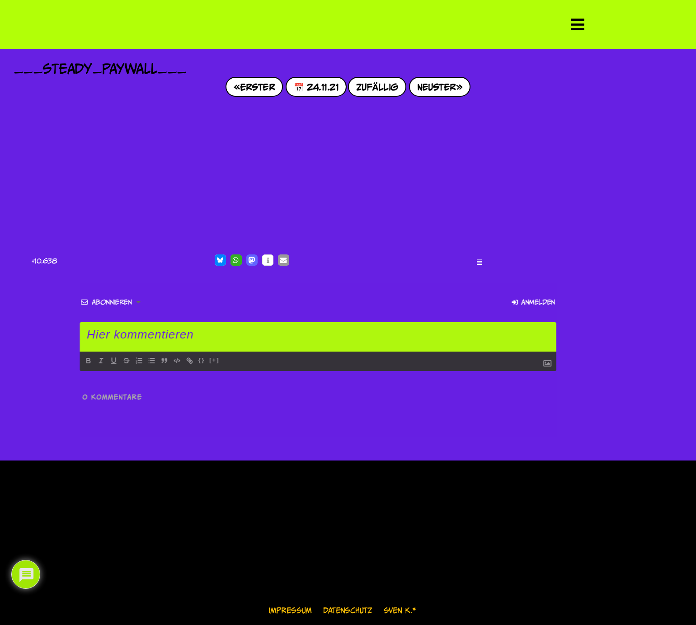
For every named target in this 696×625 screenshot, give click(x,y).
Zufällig (377, 86)
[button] (220, 260)
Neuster (436, 86)
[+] (54, 360)
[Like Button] (22, 261)
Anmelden (373, 302)
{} (41, 360)
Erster (257, 86)
